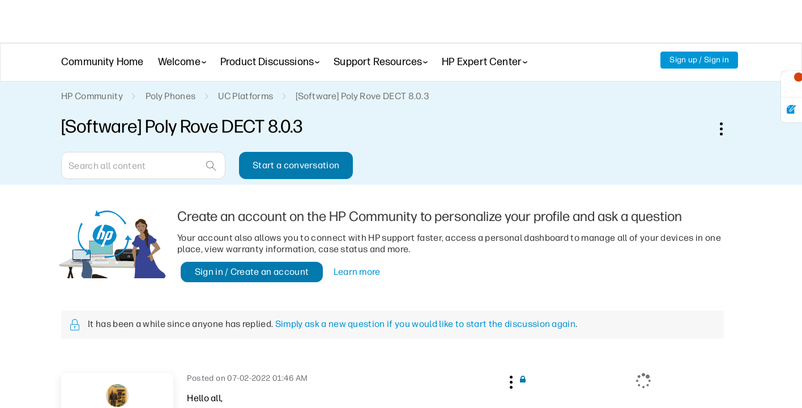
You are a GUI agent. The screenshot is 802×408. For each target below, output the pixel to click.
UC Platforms (245, 96)
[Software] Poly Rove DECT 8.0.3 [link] (362, 96)
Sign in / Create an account (252, 271)
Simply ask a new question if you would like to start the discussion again (425, 323)
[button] (510, 380)
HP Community (92, 96)
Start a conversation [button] (296, 165)
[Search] (143, 165)
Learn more (357, 271)
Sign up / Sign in (699, 60)
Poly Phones (171, 96)
